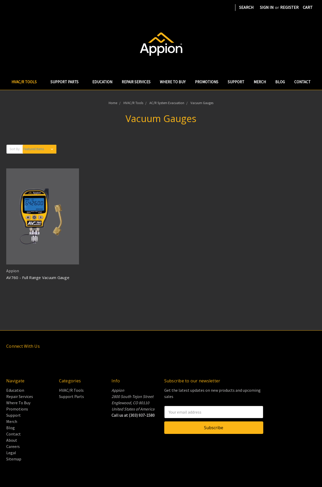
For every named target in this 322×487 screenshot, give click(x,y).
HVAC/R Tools (26, 81)
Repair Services (136, 81)
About (11, 440)
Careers (13, 446)
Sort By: (15, 149)
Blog (280, 81)
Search (246, 7)
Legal (11, 452)
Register (289, 7)
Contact (302, 81)
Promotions (206, 81)
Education (102, 81)
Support (236, 81)
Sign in (267, 7)
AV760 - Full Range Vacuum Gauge (37, 277)
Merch (260, 81)
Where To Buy (173, 81)
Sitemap (13, 458)
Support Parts (66, 81)
